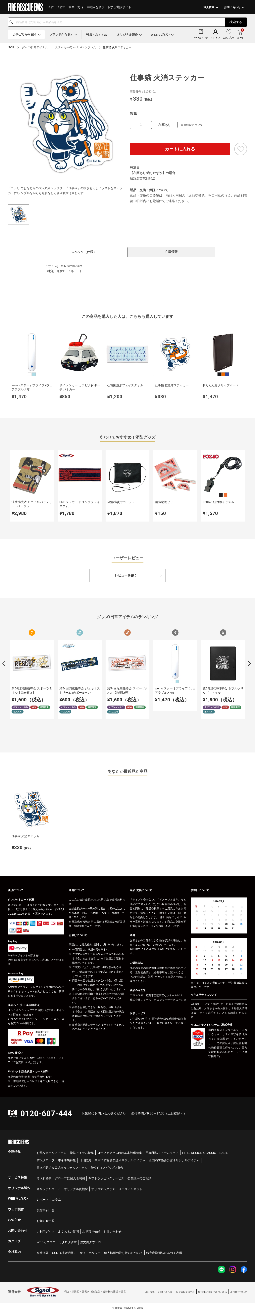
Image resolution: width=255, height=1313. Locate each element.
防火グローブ (46, 1160)
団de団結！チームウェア (162, 1152)
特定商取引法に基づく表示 (164, 1253)
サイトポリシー (90, 1253)
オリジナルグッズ (103, 1189)
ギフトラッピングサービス (106, 1178)
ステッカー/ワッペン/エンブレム (75, 47)
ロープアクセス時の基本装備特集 (119, 1152)
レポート (43, 1199)
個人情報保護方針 (185, 1292)
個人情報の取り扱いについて (123, 1253)
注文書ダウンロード (93, 1242)
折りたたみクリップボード (221, 385)
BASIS (224, 1152)
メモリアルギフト (130, 1189)
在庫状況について (192, 125)
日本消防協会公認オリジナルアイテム (62, 1167)
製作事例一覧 (46, 1210)
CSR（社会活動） (64, 1253)
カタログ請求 (68, 1242)
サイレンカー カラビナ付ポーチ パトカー (79, 387)
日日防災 (85, 1160)
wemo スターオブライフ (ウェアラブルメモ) (32, 387)
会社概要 (43, 1253)
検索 (236, 22)
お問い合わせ (113, 1231)
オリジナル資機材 (76, 1189)
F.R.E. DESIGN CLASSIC (199, 1152)
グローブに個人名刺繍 (70, 1178)
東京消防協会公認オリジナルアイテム (120, 1160)
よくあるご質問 (68, 1231)
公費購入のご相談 (139, 1178)
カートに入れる (180, 149)
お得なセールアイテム (52, 1152)
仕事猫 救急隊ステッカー (172, 385)
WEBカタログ (46, 1242)
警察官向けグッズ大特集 (107, 1167)
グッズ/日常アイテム (35, 47)
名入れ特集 (44, 1178)
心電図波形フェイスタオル (125, 385)
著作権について (238, 1292)
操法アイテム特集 (82, 1152)
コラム (56, 1199)
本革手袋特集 (67, 1160)
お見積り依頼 (91, 1231)
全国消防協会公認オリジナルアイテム (174, 1160)
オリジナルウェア (49, 1189)
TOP (11, 47)
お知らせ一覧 (46, 1220)
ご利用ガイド (46, 1231)
